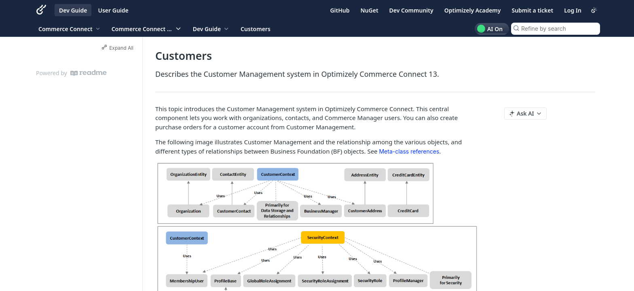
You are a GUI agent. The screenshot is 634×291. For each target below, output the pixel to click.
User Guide (113, 10)
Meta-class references (409, 151)
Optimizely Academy (472, 10)
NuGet (369, 10)
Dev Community (411, 10)
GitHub (339, 10)
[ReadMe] (88, 73)
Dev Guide (73, 10)
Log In (572, 10)
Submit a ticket (532, 10)
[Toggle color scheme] (594, 10)
